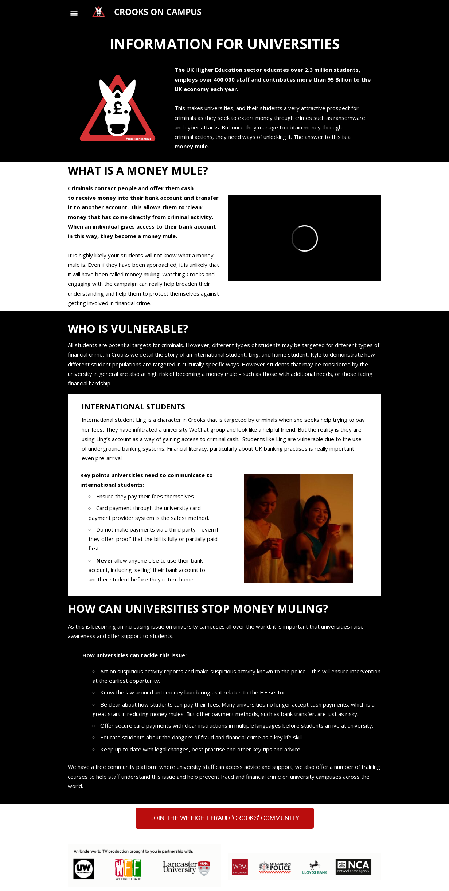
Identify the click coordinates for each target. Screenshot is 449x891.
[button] (74, 13)
